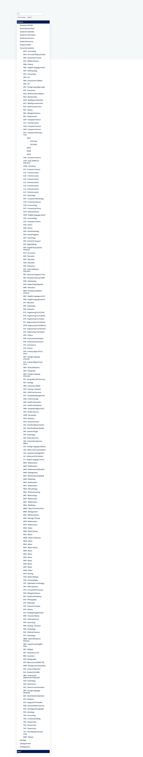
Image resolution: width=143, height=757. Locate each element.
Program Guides (25, 45)
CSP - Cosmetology (30, 218)
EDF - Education (29, 259)
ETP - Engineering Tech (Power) (34, 328)
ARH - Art (26, 77)
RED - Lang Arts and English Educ (32, 645)
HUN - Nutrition (28, 418)
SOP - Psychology (29, 681)
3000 (29, 151)
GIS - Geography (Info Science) (34, 379)
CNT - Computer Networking (33, 198)
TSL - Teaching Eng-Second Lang (33, 732)
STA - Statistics (28, 699)
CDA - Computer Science (32, 126)
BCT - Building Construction (33, 103)
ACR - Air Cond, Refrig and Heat (34, 54)
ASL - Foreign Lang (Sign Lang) (34, 87)
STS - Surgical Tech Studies (32, 702)
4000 (29, 154)
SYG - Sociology (28, 712)
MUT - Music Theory (30, 547)
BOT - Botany (28, 110)
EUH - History (28, 335)
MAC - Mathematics (30, 463)
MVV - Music (27, 567)
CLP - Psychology (29, 195)
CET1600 (33, 144)
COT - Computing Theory (32, 208)
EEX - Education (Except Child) (34, 278)
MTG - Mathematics (30, 524)
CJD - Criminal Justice (31, 176)
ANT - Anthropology (30, 71)
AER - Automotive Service (32, 58)
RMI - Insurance (28, 656)
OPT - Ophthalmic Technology (33, 583)
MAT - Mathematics (30, 485)
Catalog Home (25, 747)
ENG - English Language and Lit (34, 299)
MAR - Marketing (29, 479)
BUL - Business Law (30, 116)
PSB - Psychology (29, 629)
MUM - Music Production (32, 537)
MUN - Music (27, 541)
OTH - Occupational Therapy (33, 590)
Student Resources (26, 41)
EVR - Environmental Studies (33, 338)
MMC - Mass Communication (33, 508)
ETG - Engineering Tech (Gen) (33, 319)
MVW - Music (27, 570)
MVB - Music (27, 550)
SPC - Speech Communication (33, 687)
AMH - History (28, 64)
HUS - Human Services (31, 421)
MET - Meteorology (30, 495)
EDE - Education (29, 256)
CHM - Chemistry (29, 166)
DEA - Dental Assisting (31, 231)
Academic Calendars (27, 31)
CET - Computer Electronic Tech (32, 133)
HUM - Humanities (29, 415)
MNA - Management (30, 511)
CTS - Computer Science (32, 221)
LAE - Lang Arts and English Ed (33, 453)
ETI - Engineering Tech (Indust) (34, 322)
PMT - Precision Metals (31, 616)
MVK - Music (27, 554)
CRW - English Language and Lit (34, 215)
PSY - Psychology (29, 635)
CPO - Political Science (31, 211)
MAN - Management (30, 472)
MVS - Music (27, 564)
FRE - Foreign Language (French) (31, 358)
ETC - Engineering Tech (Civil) (33, 312)
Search (29, 17)
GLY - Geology (28, 382)
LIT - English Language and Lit (33, 459)
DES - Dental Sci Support (32, 241)
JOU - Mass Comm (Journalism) (34, 450)
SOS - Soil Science (29, 684)
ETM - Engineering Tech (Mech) (34, 325)
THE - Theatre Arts (29, 722)
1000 (29, 138)
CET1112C (33, 141)
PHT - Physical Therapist (31, 606)
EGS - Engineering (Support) (33, 284)
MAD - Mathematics (30, 466)
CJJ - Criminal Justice (31, 182)
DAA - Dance (27, 224)
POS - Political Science (31, 619)
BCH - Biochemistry (30, 97)
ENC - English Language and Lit (34, 296)
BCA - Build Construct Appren (33, 93)
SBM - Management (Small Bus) (34, 665)
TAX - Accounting (29, 715)
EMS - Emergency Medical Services (32, 292)
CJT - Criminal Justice (31, 192)
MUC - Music (27, 528)
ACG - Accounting (29, 51)
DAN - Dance (27, 228)
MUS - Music (27, 544)
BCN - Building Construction (33, 100)
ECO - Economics (29, 253)
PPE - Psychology (29, 622)
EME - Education (29, 287)
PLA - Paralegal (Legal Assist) (33, 612)
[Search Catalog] (30, 13)
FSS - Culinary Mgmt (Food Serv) (32, 363)
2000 (29, 148)
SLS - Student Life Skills (31, 672)
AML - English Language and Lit (34, 67)
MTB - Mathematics (30, 521)
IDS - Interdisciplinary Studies (33, 428)
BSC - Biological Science (31, 113)
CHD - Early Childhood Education (31, 162)
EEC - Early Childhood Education (31, 270)
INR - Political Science (31, 438)
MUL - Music (27, 534)
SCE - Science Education (31, 669)
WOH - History (28, 737)
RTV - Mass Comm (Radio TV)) (33, 662)
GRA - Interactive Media (31, 386)
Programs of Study (26, 25)
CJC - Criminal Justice (31, 172)
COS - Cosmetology (30, 205)
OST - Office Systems (30, 586)
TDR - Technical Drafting (31, 718)
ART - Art (26, 84)
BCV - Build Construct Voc (32, 106)
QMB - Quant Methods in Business (32, 640)
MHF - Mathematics (30, 502)
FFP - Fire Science (29, 345)
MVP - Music (27, 560)
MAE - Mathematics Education (33, 469)
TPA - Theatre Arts (29, 725)
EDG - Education (29, 262)
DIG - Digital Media (30, 244)
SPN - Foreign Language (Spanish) (31, 691)
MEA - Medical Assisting (31, 492)
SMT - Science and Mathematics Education (31, 676)
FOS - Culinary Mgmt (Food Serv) (32, 352)
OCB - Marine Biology (30, 577)
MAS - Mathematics (30, 482)
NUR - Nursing (28, 573)
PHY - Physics (28, 609)
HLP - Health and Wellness (32, 405)
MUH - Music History (30, 531)
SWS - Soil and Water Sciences (33, 705)
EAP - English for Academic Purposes (32, 248)
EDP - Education (29, 266)
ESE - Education (28, 309)
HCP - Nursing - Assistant (32, 389)
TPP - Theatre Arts (29, 728)
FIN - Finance (28, 348)
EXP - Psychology (29, 306)
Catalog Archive (25, 743)
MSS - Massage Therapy (31, 518)
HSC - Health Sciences (31, 412)
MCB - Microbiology (30, 489)
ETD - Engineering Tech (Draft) (34, 315)
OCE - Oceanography (30, 580)
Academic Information (27, 35)
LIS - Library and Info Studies (33, 456)
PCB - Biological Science (31, 593)
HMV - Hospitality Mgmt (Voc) (33, 408)
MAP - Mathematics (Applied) (33, 476)
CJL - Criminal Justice (31, 189)
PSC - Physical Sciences (31, 632)
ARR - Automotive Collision (32, 80)
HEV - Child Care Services (32, 392)
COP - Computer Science (32, 202)
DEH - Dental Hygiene (31, 234)
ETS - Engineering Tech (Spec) (34, 332)
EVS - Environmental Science (33, 342)
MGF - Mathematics (30, 498)
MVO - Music (27, 557)
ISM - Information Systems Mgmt (32, 442)
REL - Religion (28, 649)
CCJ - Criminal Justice (31, 123)
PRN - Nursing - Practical (31, 625)
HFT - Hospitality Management (34, 395)
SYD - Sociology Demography (33, 709)
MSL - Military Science (31, 515)
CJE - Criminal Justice (31, 179)
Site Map (23, 740)
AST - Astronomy (29, 90)
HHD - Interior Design (30, 399)
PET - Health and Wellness (32, 596)
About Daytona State (27, 28)
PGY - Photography (30, 599)
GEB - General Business (31, 367)
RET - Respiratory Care (31, 652)
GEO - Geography (29, 371)
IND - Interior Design (30, 431)
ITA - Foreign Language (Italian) (34, 446)
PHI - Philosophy (29, 603)
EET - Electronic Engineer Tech (34, 274)
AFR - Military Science (31, 61)
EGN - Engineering (29, 281)
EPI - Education (28, 302)
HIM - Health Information (32, 402)
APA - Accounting (29, 74)
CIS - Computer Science (31, 169)
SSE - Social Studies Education (33, 696)
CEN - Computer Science (32, 129)
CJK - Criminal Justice (31, 185)
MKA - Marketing (29, 505)
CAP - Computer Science (32, 119)
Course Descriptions (27, 48)
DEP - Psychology (29, 238)
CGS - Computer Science (32, 157)
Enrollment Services (27, 38)
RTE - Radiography (29, 659)
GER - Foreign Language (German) (31, 375)
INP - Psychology (29, 434)
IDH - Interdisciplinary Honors (33, 425)
